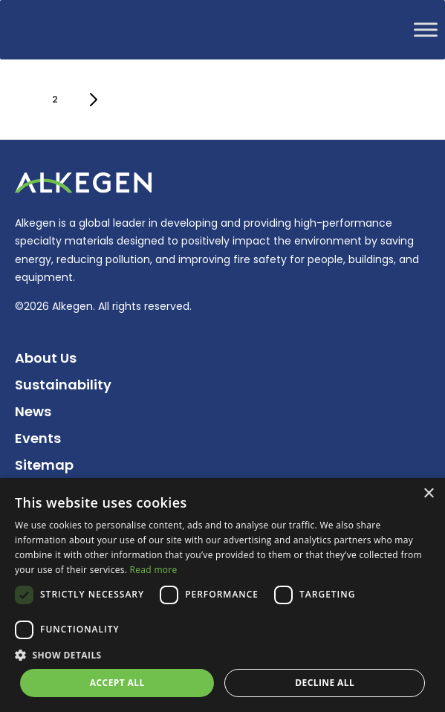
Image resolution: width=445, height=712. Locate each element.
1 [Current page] (24, 104)
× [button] (428, 493)
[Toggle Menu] (426, 29)
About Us (46, 358)
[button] (222, 655)
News (33, 411)
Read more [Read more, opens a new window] (154, 569)
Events (38, 438)
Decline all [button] (324, 682)
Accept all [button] (117, 682)
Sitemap (44, 465)
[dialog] (222, 595)
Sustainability (63, 384)
